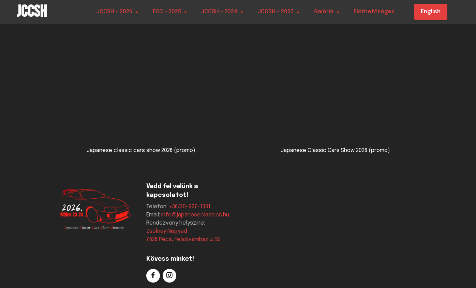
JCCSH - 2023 (276, 12)
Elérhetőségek (374, 12)
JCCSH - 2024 (219, 12)
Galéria (323, 12)
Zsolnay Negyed (166, 231)
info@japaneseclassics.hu (195, 215)
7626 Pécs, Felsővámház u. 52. (184, 239)
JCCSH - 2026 (114, 12)
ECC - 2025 (167, 12)
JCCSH (31, 12)
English (431, 12)
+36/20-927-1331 (189, 207)
